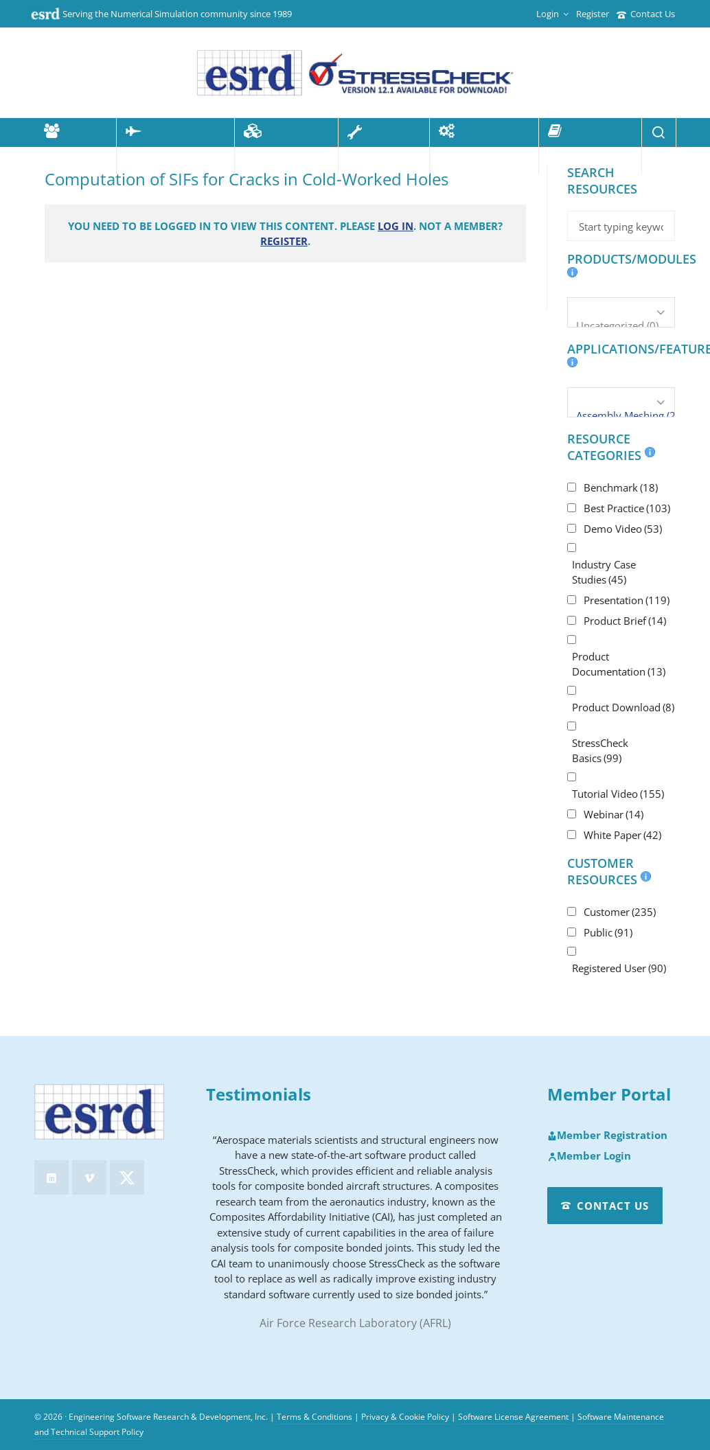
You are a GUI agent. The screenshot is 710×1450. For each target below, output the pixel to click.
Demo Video (623, 529)
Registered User (619, 968)
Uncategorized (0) (621, 325)
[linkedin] (51, 1177)
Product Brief (625, 621)
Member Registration (607, 1135)
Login (552, 14)
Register (592, 14)
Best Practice (627, 508)
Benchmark (621, 487)
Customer (620, 912)
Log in (395, 226)
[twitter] (127, 1177)
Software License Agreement (513, 1417)
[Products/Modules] (621, 312)
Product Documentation (618, 663)
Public (608, 932)
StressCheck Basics (600, 750)
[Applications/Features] (621, 402)
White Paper (622, 835)
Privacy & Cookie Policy (405, 1417)
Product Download (623, 707)
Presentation (626, 600)
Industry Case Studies (604, 571)
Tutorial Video (618, 794)
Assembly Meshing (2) (621, 415)
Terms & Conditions (314, 1417)
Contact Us (646, 14)
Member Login (589, 1156)
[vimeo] (89, 1177)
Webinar (613, 814)
